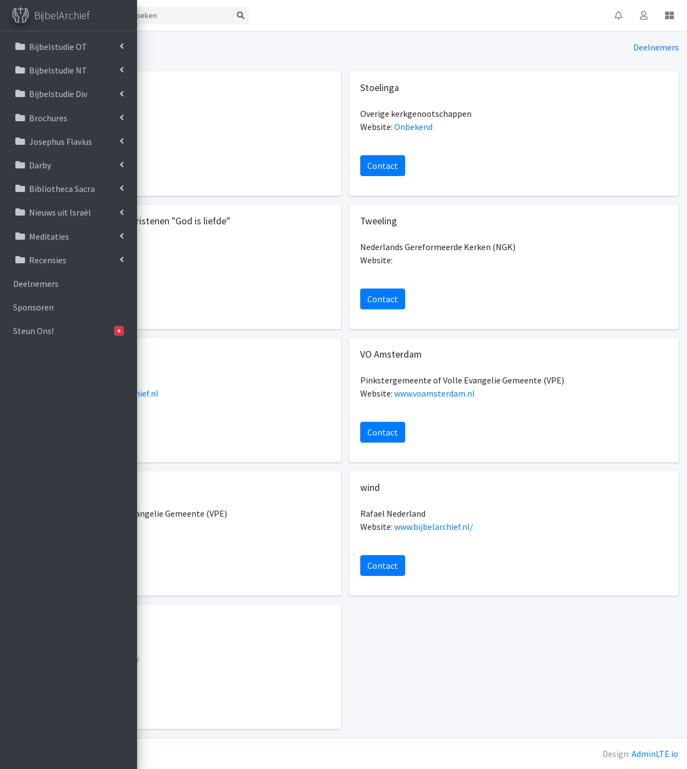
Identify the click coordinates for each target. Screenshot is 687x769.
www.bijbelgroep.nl (227, 126)
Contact (228, 15)
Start (185, 15)
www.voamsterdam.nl (501, 393)
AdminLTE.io (655, 753)
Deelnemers (656, 47)
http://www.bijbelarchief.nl (241, 393)
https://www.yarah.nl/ (232, 659)
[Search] (313, 15)
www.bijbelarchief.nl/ (500, 526)
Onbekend (480, 126)
